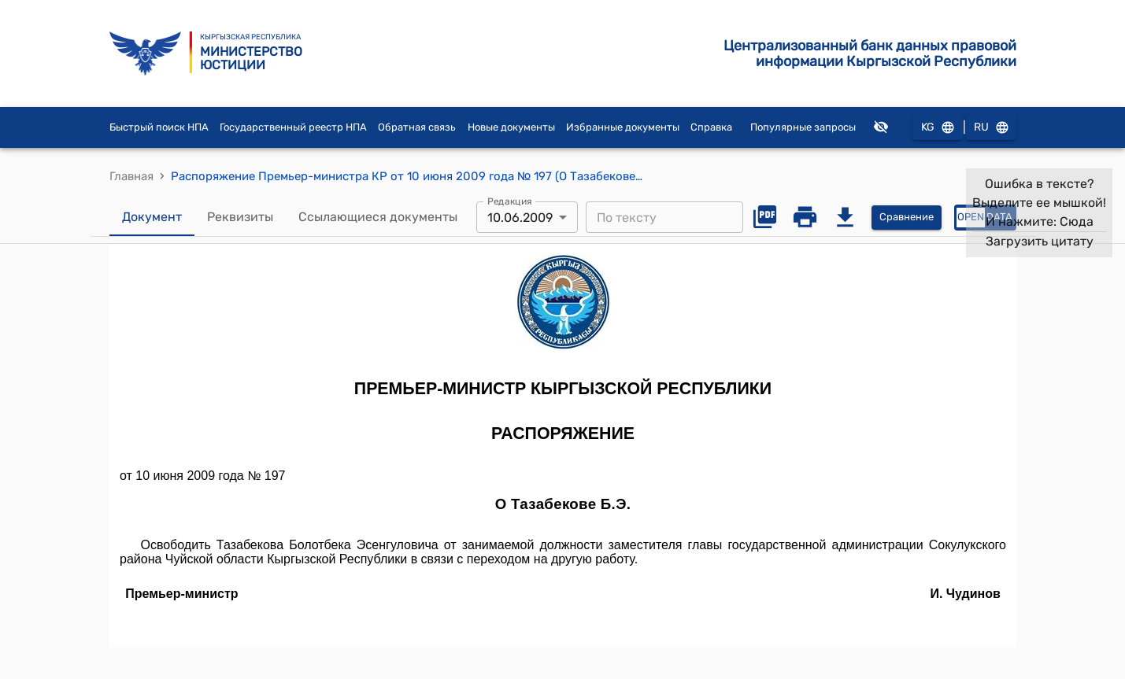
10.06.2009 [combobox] (520, 217)
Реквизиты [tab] (240, 217)
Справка (711, 127)
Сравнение (907, 217)
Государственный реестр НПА (293, 127)
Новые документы (511, 127)
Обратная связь (417, 127)
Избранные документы (622, 127)
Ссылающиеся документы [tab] (378, 217)
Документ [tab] (151, 217)
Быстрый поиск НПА (159, 127)
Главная (131, 176)
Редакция (509, 201)
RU (991, 128)
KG (937, 128)
